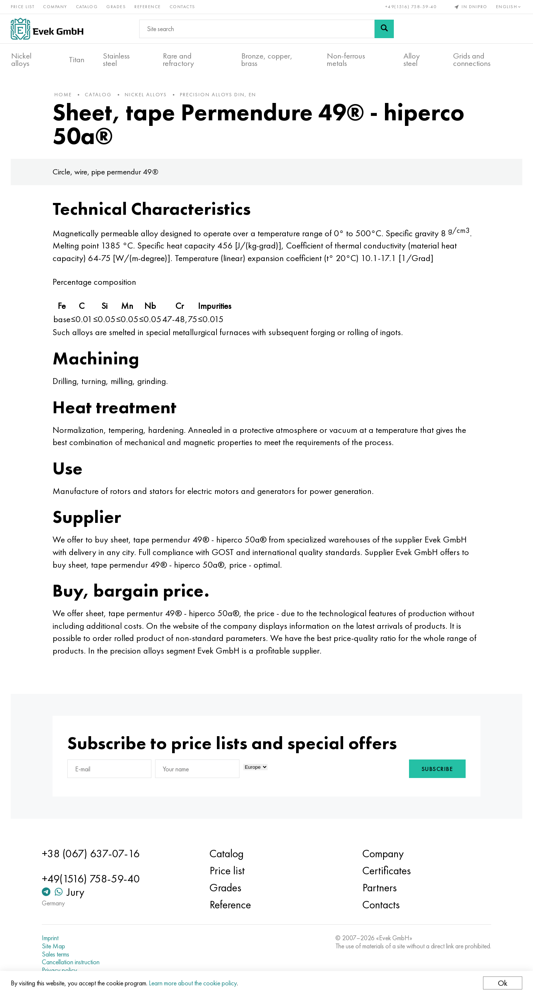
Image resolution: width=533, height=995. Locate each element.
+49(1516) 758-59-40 (411, 7)
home (65, 96)
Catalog (87, 7)
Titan (76, 59)
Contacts (183, 7)
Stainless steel (116, 59)
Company (55, 7)
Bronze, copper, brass (266, 59)
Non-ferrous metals (346, 59)
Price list (23, 7)
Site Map (55, 946)
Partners (379, 887)
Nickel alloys (21, 59)
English (509, 7)
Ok (502, 983)
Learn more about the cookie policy (193, 983)
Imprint (51, 938)
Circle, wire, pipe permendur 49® (107, 173)
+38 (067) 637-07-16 (92, 853)
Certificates (386, 870)
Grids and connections (471, 59)
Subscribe (436, 770)
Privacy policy (60, 970)
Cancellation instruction (72, 962)
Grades (116, 7)
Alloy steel (411, 59)
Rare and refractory (178, 59)
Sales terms (57, 954)
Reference (148, 7)
